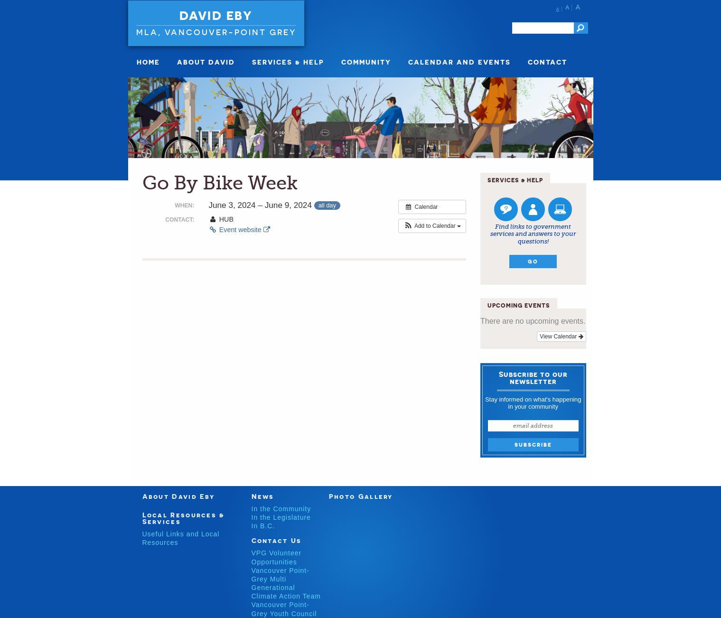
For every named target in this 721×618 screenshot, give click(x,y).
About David (206, 62)
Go (533, 261)
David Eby (216, 16)
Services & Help (288, 62)
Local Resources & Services (183, 518)
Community (366, 62)
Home (148, 62)
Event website (239, 230)
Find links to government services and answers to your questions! (533, 234)
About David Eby (178, 496)
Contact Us (277, 540)
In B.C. (263, 526)
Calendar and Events (459, 62)
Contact (547, 62)
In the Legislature (281, 517)
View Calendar (561, 336)
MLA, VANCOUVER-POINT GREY (216, 32)
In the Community (281, 509)
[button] (432, 226)
